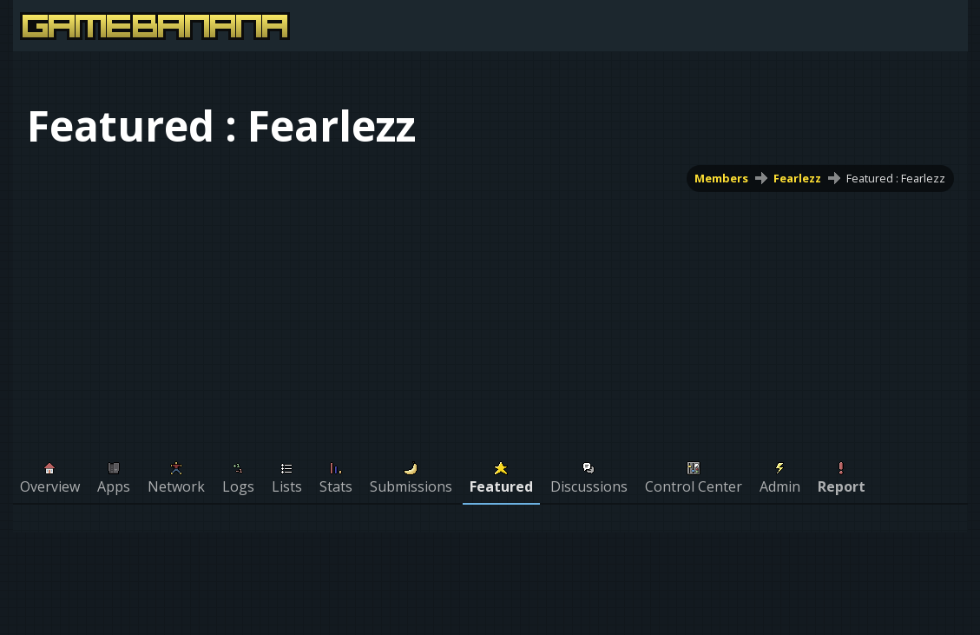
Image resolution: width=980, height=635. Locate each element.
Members (721, 178)
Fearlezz (797, 178)
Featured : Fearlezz (895, 178)
